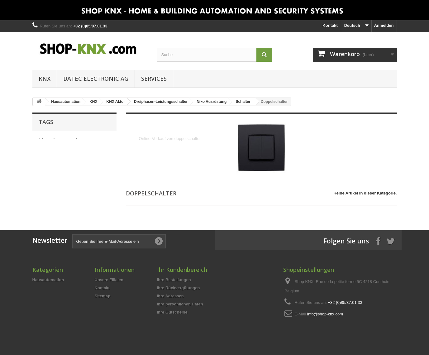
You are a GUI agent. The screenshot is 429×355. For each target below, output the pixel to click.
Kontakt (329, 25)
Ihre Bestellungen (174, 279)
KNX (44, 78)
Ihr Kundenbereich (182, 269)
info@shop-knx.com (325, 314)
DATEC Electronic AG (95, 78)
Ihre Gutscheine (172, 312)
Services (154, 78)
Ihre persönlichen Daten (180, 304)
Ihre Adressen (170, 296)
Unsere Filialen (109, 279)
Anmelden (384, 25)
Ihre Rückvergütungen (178, 287)
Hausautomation (48, 279)
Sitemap (103, 296)
